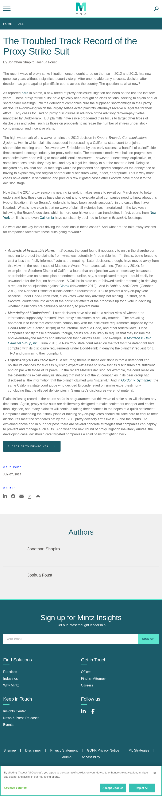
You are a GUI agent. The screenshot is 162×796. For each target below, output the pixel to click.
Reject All (142, 787)
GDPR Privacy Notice (103, 750)
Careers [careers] (87, 685)
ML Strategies (138, 750)
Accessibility (91, 757)
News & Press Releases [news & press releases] (21, 718)
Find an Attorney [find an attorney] (93, 678)
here (25, 93)
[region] (81, 781)
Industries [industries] (10, 678)
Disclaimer (33, 750)
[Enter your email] (81, 639)
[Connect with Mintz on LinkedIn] (85, 713)
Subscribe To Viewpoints (32, 446)
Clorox (64, 286)
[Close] (154, 773)
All (21, 23)
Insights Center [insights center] (14, 711)
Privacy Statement (64, 750)
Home (7, 23)
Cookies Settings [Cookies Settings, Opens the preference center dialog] (15, 787)
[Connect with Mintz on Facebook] (95, 713)
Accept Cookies (113, 787)
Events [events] (8, 724)
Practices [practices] (10, 672)
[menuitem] (8, 23)
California (47, 217)
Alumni (67, 757)
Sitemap (9, 750)
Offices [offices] (86, 672)
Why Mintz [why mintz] (11, 685)
